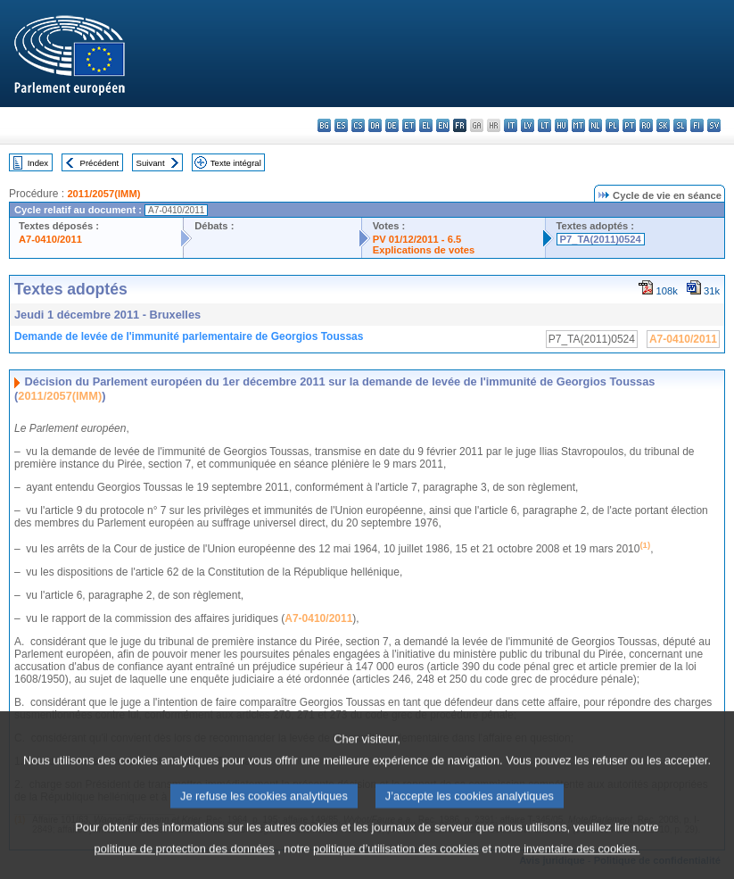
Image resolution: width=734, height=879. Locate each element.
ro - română (646, 125)
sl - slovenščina (680, 125)
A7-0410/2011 (50, 239)
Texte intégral (235, 163)
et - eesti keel (409, 125)
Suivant (150, 163)
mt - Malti (578, 125)
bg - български (324, 125)
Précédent (100, 163)
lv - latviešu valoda (527, 125)
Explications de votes (423, 250)
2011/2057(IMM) (103, 193)
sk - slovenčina (663, 125)
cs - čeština (358, 125)
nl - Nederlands (595, 125)
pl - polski (612, 125)
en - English (442, 125)
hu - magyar (561, 125)
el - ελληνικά (426, 125)
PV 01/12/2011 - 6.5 (417, 239)
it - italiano (510, 125)
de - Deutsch (392, 125)
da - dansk (375, 125)
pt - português (629, 125)
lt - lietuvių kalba (544, 125)
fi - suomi (697, 125)
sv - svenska (714, 125)
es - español (341, 125)
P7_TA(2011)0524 (600, 239)
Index (38, 163)
